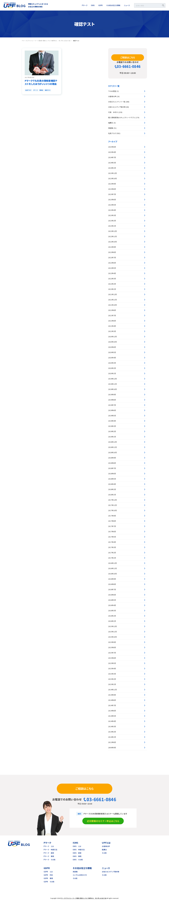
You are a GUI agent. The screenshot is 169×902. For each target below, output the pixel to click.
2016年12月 (112, 563)
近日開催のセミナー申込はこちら (103, 821)
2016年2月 (112, 616)
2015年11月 (112, 631)
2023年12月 (112, 173)
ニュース (127, 5)
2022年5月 (112, 268)
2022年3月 (112, 278)
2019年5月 (112, 415)
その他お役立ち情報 (113, 5)
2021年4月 (112, 326)
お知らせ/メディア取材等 (117, 107)
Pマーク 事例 (49, 856)
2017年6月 (112, 531)
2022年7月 (112, 257)
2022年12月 (112, 231)
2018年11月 (112, 447)
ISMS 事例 (77, 856)
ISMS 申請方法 (79, 849)
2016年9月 (112, 579)
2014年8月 (112, 700)
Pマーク (84, 5)
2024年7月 (112, 157)
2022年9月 (112, 247)
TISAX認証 (112, 91)
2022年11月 (112, 236)
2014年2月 (112, 732)
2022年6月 (112, 263)
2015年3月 (112, 674)
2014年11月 (112, 689)
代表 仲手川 (113, 112)
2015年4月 (112, 668)
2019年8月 (112, 400)
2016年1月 (112, 621)
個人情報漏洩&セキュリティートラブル (121, 117)
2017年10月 (112, 510)
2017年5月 (112, 537)
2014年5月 (112, 716)
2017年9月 (112, 516)
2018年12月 (112, 442)
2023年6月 (112, 199)
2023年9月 (112, 184)
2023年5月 (112, 205)
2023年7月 (112, 194)
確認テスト (47, 90)
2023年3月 (112, 215)
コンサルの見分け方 (80, 875)
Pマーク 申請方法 (50, 849)
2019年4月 (112, 421)
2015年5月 (112, 663)
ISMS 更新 (77, 853)
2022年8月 (112, 252)
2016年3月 (112, 610)
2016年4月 (112, 605)
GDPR (100, 5)
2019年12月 (112, 379)
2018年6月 (112, 473)
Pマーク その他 (49, 859)
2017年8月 (112, 521)
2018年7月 (112, 468)
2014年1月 (112, 737)
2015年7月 (112, 653)
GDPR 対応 (48, 875)
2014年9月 (112, 695)
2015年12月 (112, 626)
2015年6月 (112, 658)
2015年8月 (112, 647)
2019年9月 (112, 394)
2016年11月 (112, 568)
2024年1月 (112, 168)
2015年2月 (112, 679)
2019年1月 (112, 437)
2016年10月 (112, 574)
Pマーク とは (49, 846)
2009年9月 (112, 747)
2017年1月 (112, 558)
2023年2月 (112, 220)
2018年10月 (112, 452)
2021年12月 (112, 294)
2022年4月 (112, 273)
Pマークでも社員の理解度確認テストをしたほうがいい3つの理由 (41, 82)
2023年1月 (112, 226)
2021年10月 (112, 305)
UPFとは (106, 842)
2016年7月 (112, 589)
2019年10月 (112, 389)
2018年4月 (112, 484)
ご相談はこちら (127, 57)
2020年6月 (112, 347)
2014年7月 (112, 705)
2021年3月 (112, 331)
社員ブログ (28, 90)
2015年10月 (112, 637)
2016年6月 (112, 595)
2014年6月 (112, 711)
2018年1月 (112, 494)
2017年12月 (112, 500)
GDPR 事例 (48, 878)
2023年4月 (112, 210)
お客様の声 (112, 96)
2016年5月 (112, 600)
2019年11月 (112, 384)
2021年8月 (112, 310)
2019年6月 (112, 410)
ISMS (93, 5)
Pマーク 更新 (49, 853)
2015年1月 (112, 684)
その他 (104, 853)
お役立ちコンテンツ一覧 (116, 102)
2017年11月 (112, 505)
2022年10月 (112, 242)
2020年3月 (112, 363)
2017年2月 (112, 552)
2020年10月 (112, 342)
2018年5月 (112, 479)
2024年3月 (112, 163)
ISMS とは (77, 846)
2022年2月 (112, 284)
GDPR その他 (49, 881)
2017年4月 (112, 542)
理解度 (41, 90)
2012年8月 (112, 742)
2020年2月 (112, 368)
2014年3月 (112, 726)
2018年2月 (112, 489)
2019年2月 (112, 431)
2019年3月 (112, 426)
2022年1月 (112, 289)
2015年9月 (112, 642)
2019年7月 (112, 405)
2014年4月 (112, 721)
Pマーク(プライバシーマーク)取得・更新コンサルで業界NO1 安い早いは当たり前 (83, 898)
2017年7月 (112, 526)
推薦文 (110, 123)
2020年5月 (112, 352)
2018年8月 (112, 463)
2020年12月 (112, 336)
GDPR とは (48, 871)
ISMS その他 (78, 859)
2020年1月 (112, 373)
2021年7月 (112, 315)
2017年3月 (112, 547)
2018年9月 (112, 458)
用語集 (110, 128)
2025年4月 (112, 152)
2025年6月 (112, 147)
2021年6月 (112, 321)
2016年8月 (112, 584)
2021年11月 (112, 300)
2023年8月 (112, 189)
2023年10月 (112, 178)
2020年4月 (112, 357)
